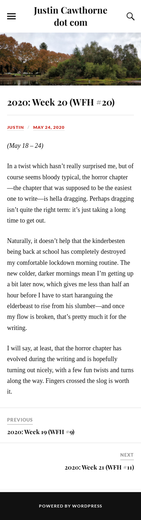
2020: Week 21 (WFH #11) (99, 467)
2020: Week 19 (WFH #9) (40, 432)
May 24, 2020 (49, 127)
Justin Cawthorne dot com (70, 16)
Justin (15, 127)
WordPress (87, 506)
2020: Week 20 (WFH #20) (61, 102)
